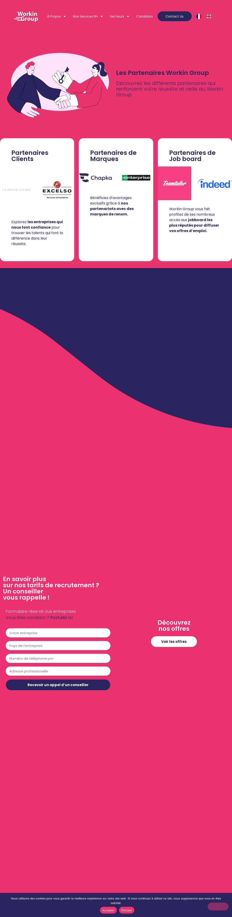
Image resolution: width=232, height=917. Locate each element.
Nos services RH (108, 13)
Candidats (144, 19)
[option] (210, 16)
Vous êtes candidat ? (27, 617)
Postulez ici (61, 617)
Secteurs (139, 13)
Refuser (126, 910)
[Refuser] (218, 906)
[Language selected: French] (206, 16)
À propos (76, 13)
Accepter (108, 910)
